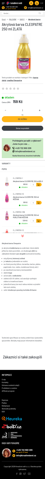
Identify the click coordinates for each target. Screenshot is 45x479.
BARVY (22, 19)
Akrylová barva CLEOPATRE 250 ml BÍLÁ (28, 181)
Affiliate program (8, 391)
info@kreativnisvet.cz (35, 8)
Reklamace (6, 406)
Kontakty (5, 382)
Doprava (5, 400)
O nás (4, 379)
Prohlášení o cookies (9, 388)
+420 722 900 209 (12, 7)
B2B (3, 411)
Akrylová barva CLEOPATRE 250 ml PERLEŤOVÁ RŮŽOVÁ (26, 216)
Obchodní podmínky (9, 408)
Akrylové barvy (34, 19)
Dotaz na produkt (22, 128)
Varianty (6, 163)
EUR (41, 3)
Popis (4, 169)
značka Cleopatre (14, 80)
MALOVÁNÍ (12, 19)
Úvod (4, 19)
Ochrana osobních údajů (10, 385)
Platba (4, 403)
